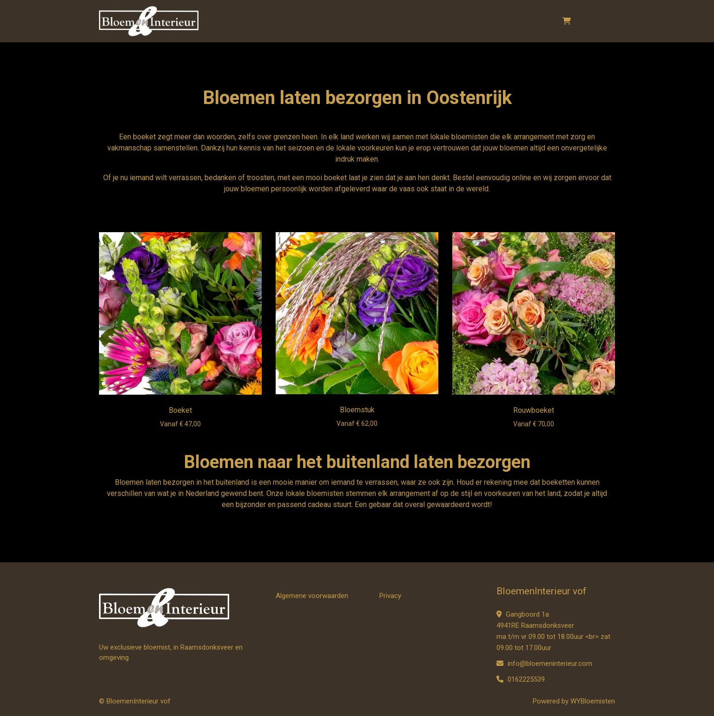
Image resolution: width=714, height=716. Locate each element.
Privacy (390, 596)
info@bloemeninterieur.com (544, 663)
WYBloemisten (592, 701)
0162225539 (520, 679)
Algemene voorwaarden (312, 596)
